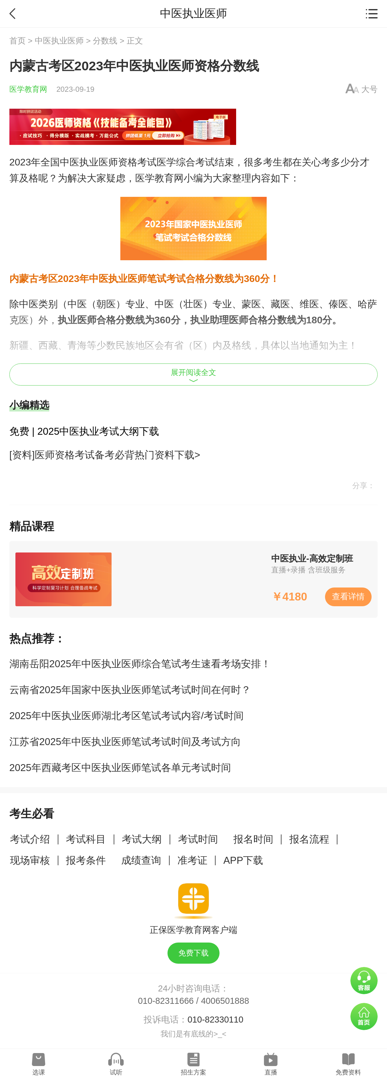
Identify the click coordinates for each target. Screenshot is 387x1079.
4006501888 (225, 1001)
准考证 (192, 860)
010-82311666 (166, 1001)
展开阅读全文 (193, 375)
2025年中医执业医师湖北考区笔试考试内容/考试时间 (126, 715)
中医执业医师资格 (98, 162)
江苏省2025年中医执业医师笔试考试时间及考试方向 (125, 741)
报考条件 (86, 860)
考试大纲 (142, 839)
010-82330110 (215, 1019)
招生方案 (193, 1072)
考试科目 (86, 839)
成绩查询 (141, 860)
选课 (38, 1072)
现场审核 (30, 860)
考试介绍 (30, 839)
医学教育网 (28, 89)
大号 (369, 89)
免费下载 (193, 953)
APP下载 (243, 860)
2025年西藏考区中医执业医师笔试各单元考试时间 (120, 767)
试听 (116, 1072)
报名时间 (253, 839)
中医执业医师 (59, 40)
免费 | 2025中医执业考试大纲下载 (84, 431)
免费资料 (348, 1072)
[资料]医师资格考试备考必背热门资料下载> (104, 454)
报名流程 (309, 839)
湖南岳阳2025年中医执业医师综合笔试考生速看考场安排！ (140, 663)
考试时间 (198, 839)
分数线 (105, 40)
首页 (17, 40)
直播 (271, 1072)
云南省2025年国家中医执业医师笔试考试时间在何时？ (130, 689)
